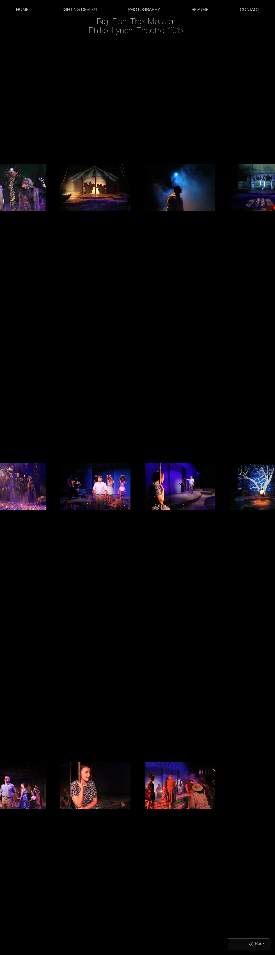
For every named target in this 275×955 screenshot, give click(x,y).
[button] (249, 9)
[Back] (248, 943)
